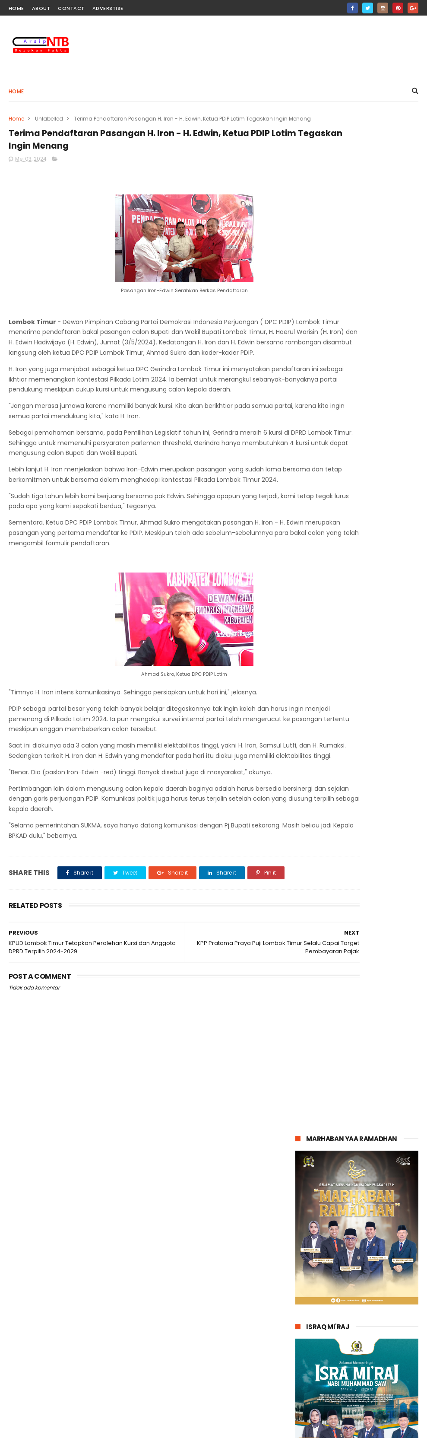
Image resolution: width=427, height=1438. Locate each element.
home (16, 8)
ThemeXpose (57, 1427)
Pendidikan (167, 1274)
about (41, 8)
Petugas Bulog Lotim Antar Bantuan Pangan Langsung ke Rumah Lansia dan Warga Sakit (375, 1285)
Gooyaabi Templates (148, 1427)
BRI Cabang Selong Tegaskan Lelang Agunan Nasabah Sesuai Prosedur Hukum (373, 1385)
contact (71, 8)
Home (16, 91)
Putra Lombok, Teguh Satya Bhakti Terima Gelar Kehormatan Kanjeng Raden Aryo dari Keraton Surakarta (351, 1335)
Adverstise (107, 8)
